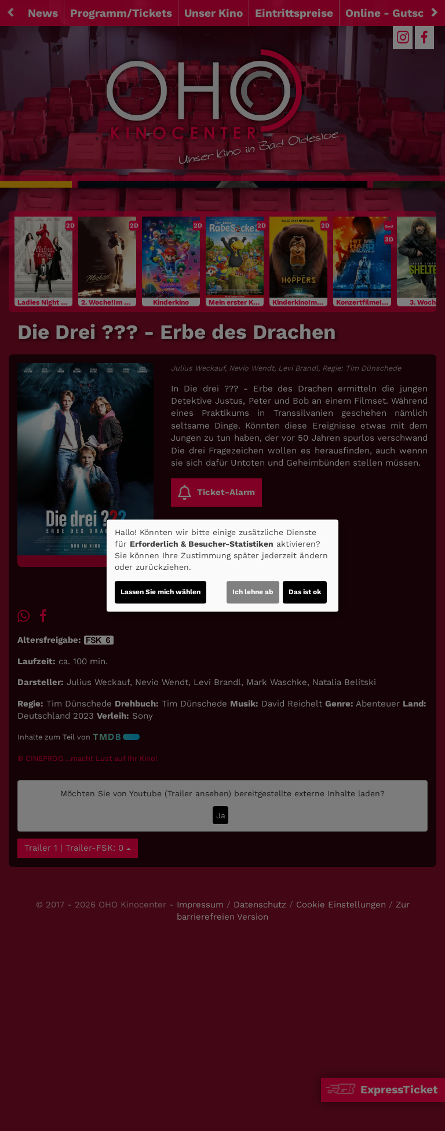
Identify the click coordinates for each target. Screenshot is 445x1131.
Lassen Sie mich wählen (160, 592)
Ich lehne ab (252, 592)
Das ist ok (305, 592)
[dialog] (222, 565)
